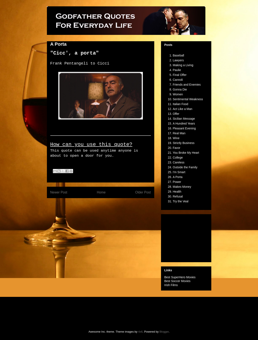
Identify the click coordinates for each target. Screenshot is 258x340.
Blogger (164, 331)
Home (101, 192)
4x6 (140, 331)
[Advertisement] (185, 237)
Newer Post (58, 192)
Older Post (143, 192)
